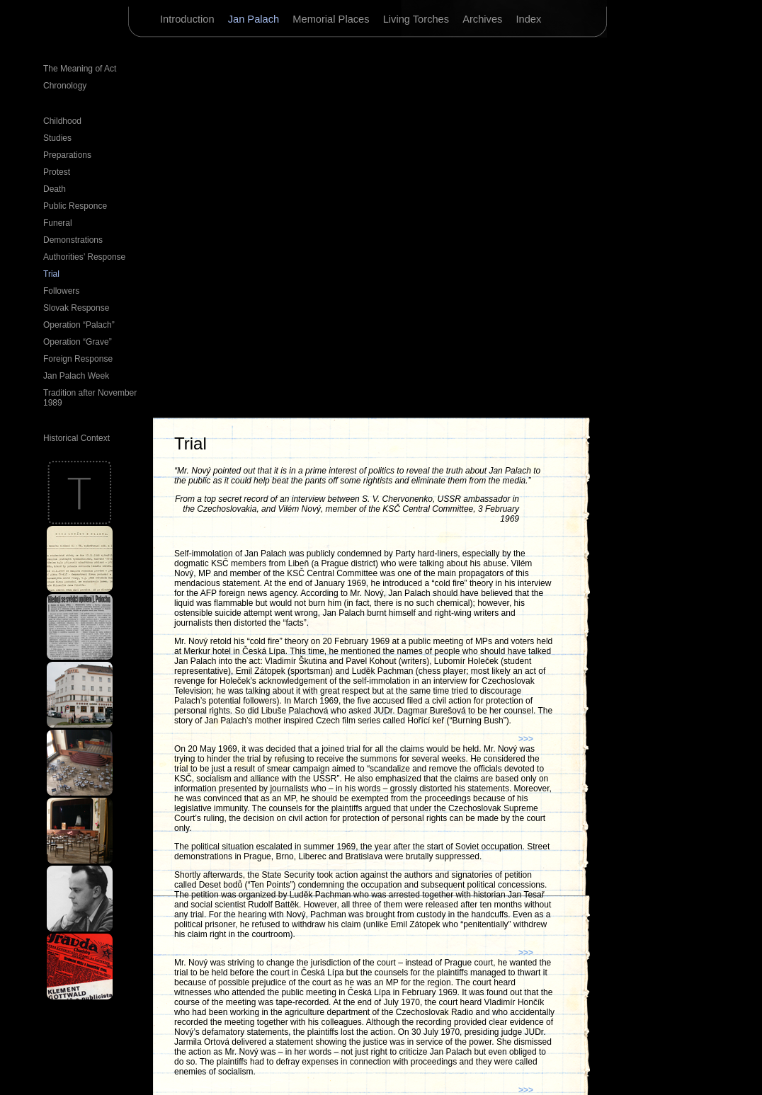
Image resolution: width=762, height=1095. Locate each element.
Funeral (57, 223)
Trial (51, 274)
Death (54, 189)
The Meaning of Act (79, 69)
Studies (57, 138)
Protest (56, 172)
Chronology (64, 86)
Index (528, 19)
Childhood (62, 121)
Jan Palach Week (76, 376)
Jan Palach (255, 19)
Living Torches (418, 19)
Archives (483, 19)
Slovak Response (76, 308)
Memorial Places (332, 19)
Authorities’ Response (84, 257)
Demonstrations (73, 240)
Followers (61, 291)
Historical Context (76, 438)
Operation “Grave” (77, 342)
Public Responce (75, 206)
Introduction (188, 19)
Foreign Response (78, 359)
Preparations (67, 155)
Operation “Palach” (79, 325)
